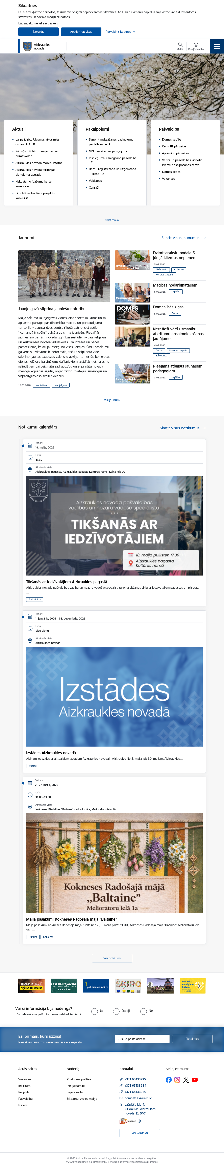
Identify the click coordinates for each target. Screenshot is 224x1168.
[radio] (97, 1010)
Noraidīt (38, 32)
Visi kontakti (139, 1133)
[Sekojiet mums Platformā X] (186, 1080)
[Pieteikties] (192, 1039)
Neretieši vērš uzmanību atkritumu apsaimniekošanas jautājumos (178, 334)
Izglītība (176, 291)
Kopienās (48, 936)
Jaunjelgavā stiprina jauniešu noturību (51, 308)
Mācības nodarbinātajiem (175, 285)
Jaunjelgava (60, 385)
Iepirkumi (24, 1086)
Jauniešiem (41, 385)
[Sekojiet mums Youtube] (195, 1079)
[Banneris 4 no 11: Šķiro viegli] (128, 985)
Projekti (23, 1092)
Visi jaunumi (112, 400)
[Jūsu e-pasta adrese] (142, 1039)
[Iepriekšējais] (25, 986)
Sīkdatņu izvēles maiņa (82, 1099)
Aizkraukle (161, 269)
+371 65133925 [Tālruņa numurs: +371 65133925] (135, 1079)
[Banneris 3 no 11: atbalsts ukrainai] (96, 985)
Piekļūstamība (76, 1086)
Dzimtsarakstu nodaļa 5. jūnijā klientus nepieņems (175, 255)
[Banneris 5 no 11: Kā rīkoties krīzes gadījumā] (160, 985)
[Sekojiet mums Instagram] (177, 1080)
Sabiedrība (161, 355)
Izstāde (33, 765)
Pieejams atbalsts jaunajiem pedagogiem (177, 368)
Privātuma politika (79, 1079)
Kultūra (33, 936)
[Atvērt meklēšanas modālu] (180, 47)
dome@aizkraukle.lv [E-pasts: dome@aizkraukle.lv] (138, 1098)
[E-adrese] (128, 1121)
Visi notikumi (112, 958)
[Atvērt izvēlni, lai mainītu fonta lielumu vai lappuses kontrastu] (196, 47)
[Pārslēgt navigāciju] (217, 46)
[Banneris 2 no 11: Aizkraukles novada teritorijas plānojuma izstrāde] (64, 985)
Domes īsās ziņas (168, 307)
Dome (175, 313)
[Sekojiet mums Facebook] (169, 1080)
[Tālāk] (199, 986)
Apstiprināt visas (81, 32)
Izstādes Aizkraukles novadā (51, 752)
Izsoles (22, 1105)
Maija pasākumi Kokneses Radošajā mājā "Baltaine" (71, 919)
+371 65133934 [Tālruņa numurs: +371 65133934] (135, 1085)
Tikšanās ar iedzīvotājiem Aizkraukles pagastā (66, 581)
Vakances (24, 1079)
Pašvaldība (35, 599)
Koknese (179, 269)
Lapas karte (75, 1092)
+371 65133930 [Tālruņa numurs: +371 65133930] (135, 1092)
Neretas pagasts (164, 274)
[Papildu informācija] (139, 1121)
